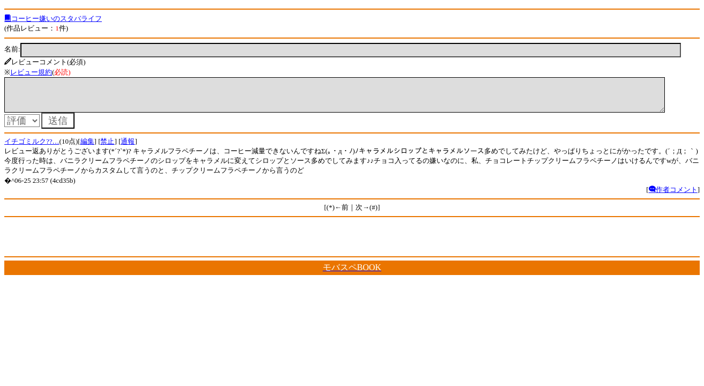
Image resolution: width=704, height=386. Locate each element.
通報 (128, 148)
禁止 (107, 148)
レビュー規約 (31, 72)
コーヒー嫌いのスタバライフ (53, 18)
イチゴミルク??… (32, 148)
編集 (87, 148)
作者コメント (673, 196)
